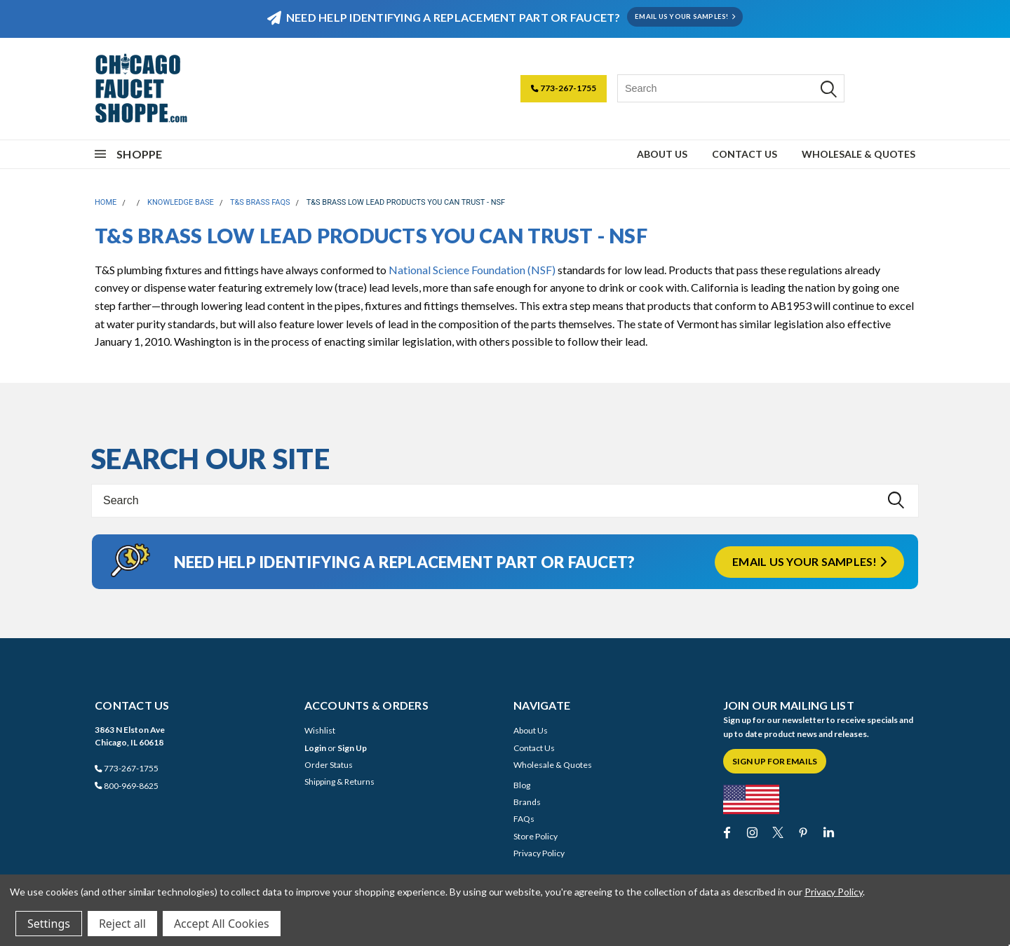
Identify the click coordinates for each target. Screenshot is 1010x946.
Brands (527, 802)
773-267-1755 (563, 88)
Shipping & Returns (339, 781)
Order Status (328, 764)
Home (105, 202)
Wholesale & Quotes (858, 154)
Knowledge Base (180, 202)
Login (315, 748)
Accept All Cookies (221, 923)
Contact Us (744, 154)
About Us (662, 154)
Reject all (122, 923)
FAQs (523, 818)
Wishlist (319, 730)
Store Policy (535, 836)
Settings (48, 923)
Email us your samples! (809, 561)
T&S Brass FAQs (260, 202)
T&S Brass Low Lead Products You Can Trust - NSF (406, 202)
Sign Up (352, 748)
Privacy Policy (539, 853)
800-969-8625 (127, 786)
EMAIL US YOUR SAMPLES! (685, 16)
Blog (521, 785)
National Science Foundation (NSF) (472, 269)
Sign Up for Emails (774, 761)
